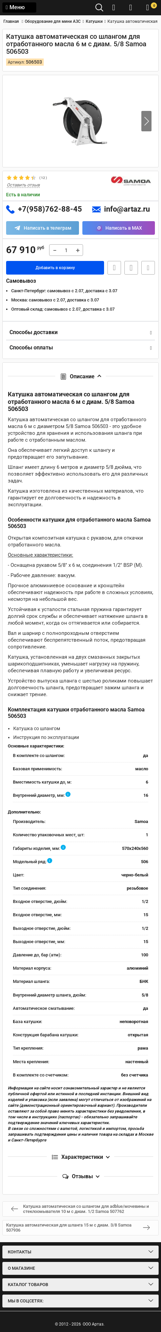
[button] (146, 121)
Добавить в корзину (55, 267)
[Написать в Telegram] (42, 228)
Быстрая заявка (114, 268)
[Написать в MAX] (118, 228)
